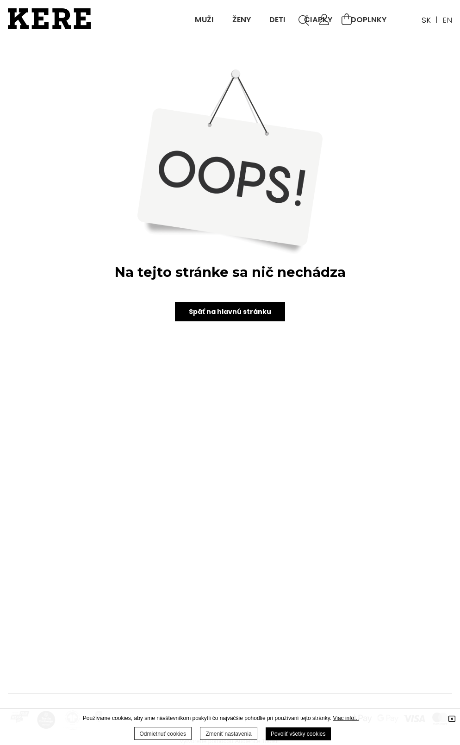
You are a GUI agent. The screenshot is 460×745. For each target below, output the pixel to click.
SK (426, 19)
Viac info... (346, 718)
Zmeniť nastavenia (228, 734)
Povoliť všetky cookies (298, 734)
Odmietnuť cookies (163, 734)
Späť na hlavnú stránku (230, 312)
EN (447, 19)
